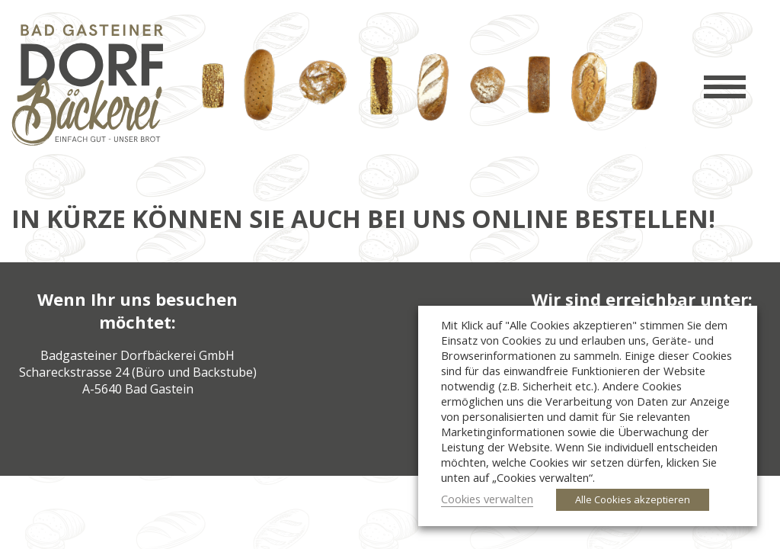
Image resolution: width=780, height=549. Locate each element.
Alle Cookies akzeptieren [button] (632, 499)
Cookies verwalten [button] (487, 498)
